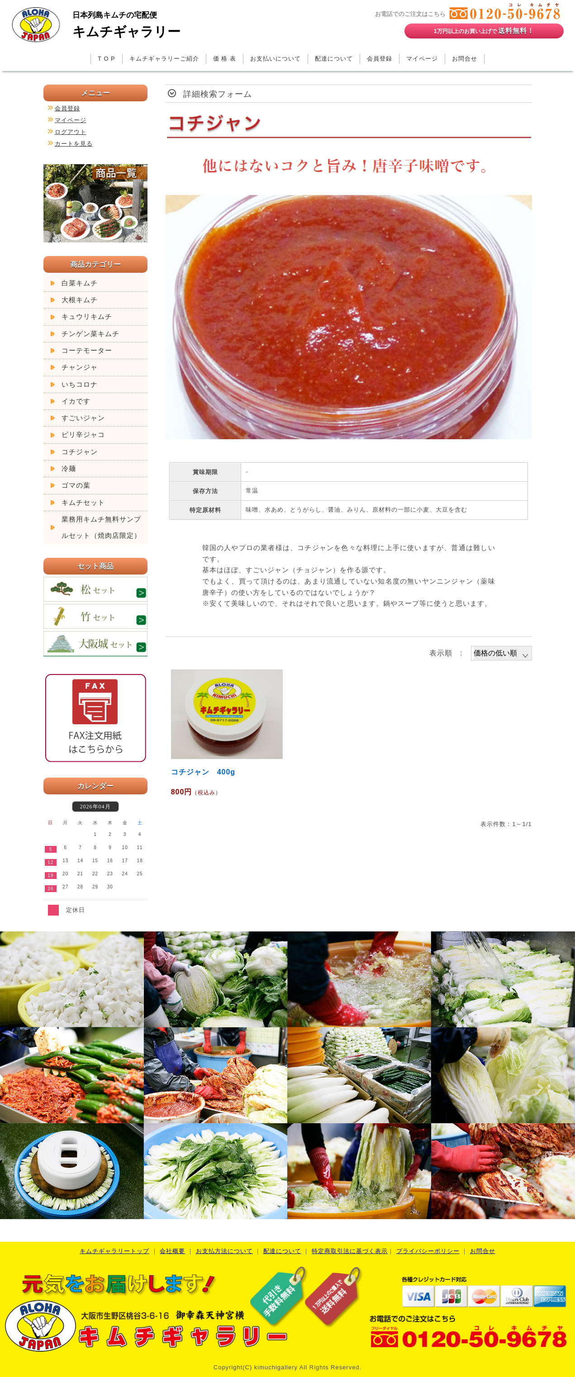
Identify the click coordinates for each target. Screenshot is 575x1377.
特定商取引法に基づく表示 (350, 1251)
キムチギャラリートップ (114, 1251)
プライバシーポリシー (428, 1251)
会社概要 (172, 1251)
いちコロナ (80, 384)
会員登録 (379, 58)
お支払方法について (224, 1251)
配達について (334, 58)
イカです (76, 401)
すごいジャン (83, 418)
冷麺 (69, 468)
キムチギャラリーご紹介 (164, 58)
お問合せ (464, 58)
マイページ (422, 58)
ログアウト (70, 131)
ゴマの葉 (76, 485)
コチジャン (80, 452)
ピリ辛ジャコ (83, 434)
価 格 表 (224, 58)
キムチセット (83, 502)
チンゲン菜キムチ (90, 333)
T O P (106, 58)
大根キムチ (80, 300)
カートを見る (74, 143)
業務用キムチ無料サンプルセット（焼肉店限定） (101, 527)
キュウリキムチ (87, 316)
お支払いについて (275, 58)
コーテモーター (87, 350)
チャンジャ (80, 367)
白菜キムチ (80, 283)
